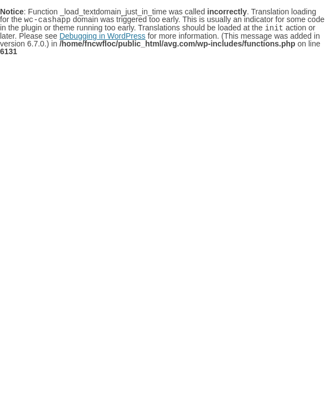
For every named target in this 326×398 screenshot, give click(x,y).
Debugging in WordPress (102, 34)
